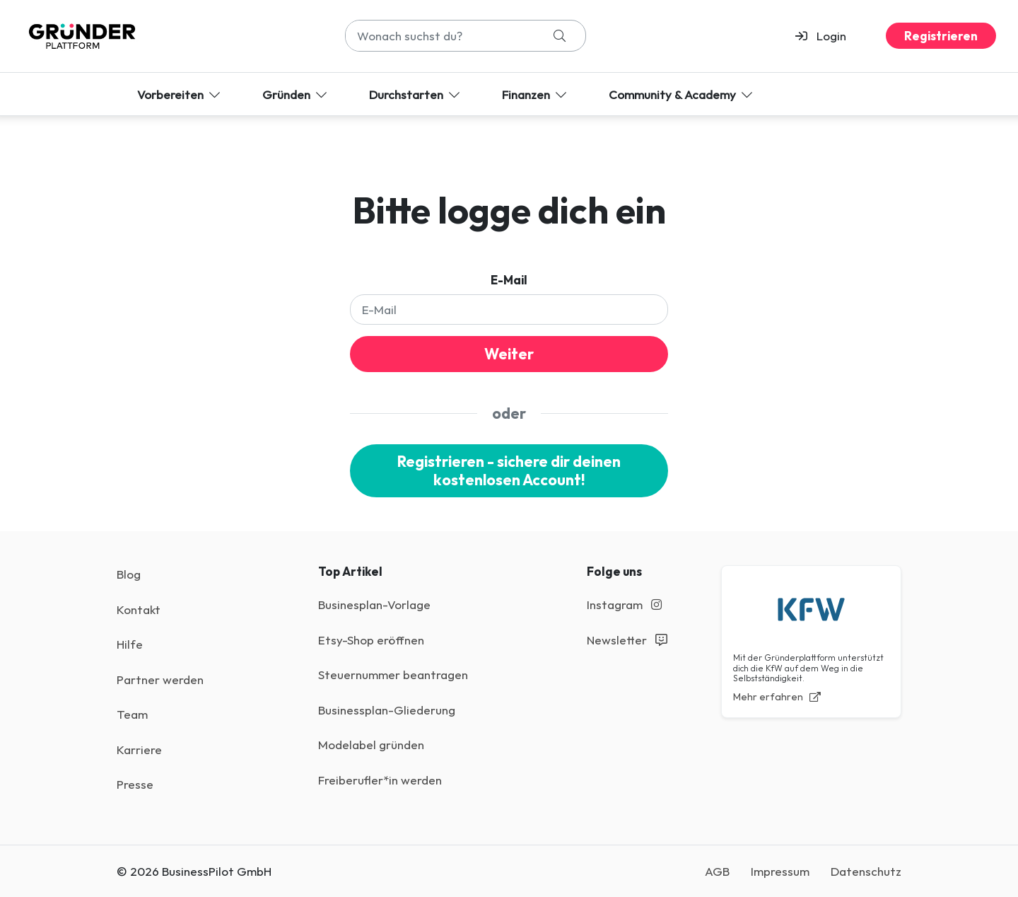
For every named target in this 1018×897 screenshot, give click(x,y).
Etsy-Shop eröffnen (371, 639)
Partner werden (160, 679)
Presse (135, 784)
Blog (129, 574)
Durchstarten (415, 94)
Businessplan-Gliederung (386, 709)
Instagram (624, 604)
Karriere (139, 749)
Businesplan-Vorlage (374, 604)
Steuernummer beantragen (393, 674)
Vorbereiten (180, 94)
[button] (826, 36)
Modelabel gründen (371, 744)
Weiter (509, 354)
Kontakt (138, 609)
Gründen (295, 94)
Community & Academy (682, 94)
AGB (717, 871)
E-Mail (509, 279)
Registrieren (941, 35)
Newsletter (627, 639)
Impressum (780, 871)
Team (132, 714)
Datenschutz (866, 871)
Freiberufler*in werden (380, 779)
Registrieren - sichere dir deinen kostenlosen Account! (509, 471)
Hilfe (130, 644)
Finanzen (535, 94)
